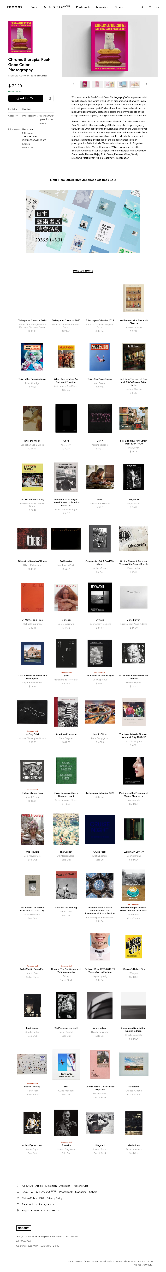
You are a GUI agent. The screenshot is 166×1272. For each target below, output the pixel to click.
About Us (27, 1185)
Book (34, 7)
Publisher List (80, 1185)
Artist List (64, 1185)
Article (39, 1185)
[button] (146, 84)
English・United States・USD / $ (41, 1210)
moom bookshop (14, 7)
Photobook (83, 7)
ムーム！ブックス (56, 7)
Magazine (102, 7)
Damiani (26, 109)
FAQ (41, 1198)
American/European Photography (46, 119)
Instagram (46, 1204)
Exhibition (51, 1185)
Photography (29, 115)
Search (142, 7)
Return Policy (29, 1198)
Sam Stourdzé (38, 75)
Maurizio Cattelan (19, 75)
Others (119, 7)
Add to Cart (26, 98)
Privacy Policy (54, 1198)
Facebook (29, 1204)
